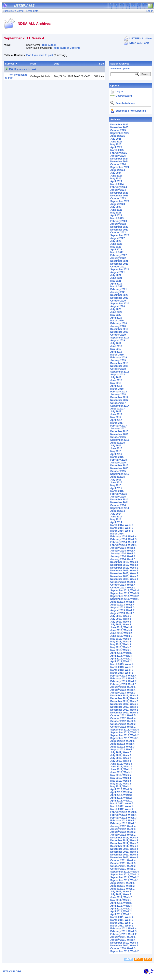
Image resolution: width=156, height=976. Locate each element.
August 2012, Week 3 (122, 746)
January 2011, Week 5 (122, 937)
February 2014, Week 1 (123, 545)
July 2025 (115, 138)
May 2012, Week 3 (120, 780)
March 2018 (117, 388)
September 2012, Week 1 (124, 738)
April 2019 (116, 351)
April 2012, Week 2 (121, 797)
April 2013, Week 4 (121, 655)
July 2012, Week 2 (120, 758)
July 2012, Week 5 (120, 752)
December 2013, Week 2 (124, 564)
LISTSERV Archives (140, 38)
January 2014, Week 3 (122, 553)
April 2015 (116, 488)
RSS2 (148, 959)
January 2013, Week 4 (122, 689)
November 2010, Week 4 (124, 945)
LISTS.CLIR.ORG (11, 971)
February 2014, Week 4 (123, 536)
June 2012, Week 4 (121, 763)
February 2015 (118, 493)
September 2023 (119, 201)
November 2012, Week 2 (124, 709)
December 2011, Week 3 (124, 840)
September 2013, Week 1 (124, 599)
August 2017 (117, 408)
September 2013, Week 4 (124, 590)
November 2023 (119, 195)
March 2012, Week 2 (121, 809)
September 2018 (119, 371)
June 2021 (116, 278)
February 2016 (118, 459)
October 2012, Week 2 (122, 724)
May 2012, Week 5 (120, 775)
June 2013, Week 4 (121, 627)
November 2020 (119, 297)
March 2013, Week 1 (121, 672)
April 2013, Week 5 (121, 653)
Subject (9, 63)
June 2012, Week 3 (121, 766)
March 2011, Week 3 (121, 920)
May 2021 (115, 280)
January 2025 (118, 155)
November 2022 (119, 229)
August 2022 (117, 238)
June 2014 (116, 516)
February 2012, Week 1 (123, 823)
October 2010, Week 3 (122, 948)
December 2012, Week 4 (124, 695)
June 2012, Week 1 (121, 772)
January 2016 (118, 462)
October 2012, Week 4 (122, 718)
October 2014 (118, 505)
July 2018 (115, 377)
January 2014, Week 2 (122, 556)
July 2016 (115, 445)
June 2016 (116, 448)
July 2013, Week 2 (120, 624)
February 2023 (118, 221)
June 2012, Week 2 (121, 769)
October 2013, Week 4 (122, 584)
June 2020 (116, 312)
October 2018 (118, 368)
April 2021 (116, 283)
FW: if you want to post (39, 55)
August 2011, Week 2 (122, 885)
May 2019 (115, 349)
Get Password (124, 95)
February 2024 (118, 187)
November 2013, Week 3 (124, 573)
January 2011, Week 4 (122, 939)
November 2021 (119, 263)
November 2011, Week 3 (124, 851)
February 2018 (118, 391)
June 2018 (116, 380)
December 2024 (119, 158)
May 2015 (115, 485)
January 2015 (118, 496)
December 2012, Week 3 (124, 698)
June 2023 (116, 209)
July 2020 (115, 309)
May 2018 (115, 383)
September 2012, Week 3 (124, 732)
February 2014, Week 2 (123, 542)
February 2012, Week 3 (123, 817)
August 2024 (117, 170)
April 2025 (116, 147)
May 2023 (115, 212)
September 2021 (119, 269)
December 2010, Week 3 (124, 942)
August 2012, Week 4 (122, 743)
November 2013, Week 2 (124, 576)
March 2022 (117, 252)
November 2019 (119, 332)
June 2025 (116, 141)
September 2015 (119, 474)
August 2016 (117, 442)
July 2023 (115, 207)
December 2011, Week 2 (124, 843)
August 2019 (117, 340)
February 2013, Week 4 (123, 675)
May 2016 (115, 451)
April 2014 (116, 522)
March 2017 (117, 422)
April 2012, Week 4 (121, 792)
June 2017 (116, 414)
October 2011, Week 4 (122, 860)
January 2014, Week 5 (122, 547)
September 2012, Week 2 (124, 735)
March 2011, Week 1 (121, 925)
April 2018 (116, 386)
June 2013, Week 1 (121, 636)
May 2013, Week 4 (120, 641)
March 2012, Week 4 (121, 806)
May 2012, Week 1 (120, 786)
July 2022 (115, 241)
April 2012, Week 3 (121, 795)
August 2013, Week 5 (122, 601)
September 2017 (119, 405)
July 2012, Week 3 (120, 755)
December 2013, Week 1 (124, 567)
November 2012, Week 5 (124, 704)
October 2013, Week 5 (122, 582)
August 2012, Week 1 (122, 749)
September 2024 (119, 167)
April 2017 (116, 420)
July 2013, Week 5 (120, 616)
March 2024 (117, 184)
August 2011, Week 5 (122, 883)
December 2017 (119, 397)
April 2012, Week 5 (121, 789)
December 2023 (119, 192)
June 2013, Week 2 (121, 633)
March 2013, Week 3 (121, 667)
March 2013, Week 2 (121, 670)
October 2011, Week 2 (122, 866)
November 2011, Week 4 (124, 849)
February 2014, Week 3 (123, 539)
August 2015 (117, 476)
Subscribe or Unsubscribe (131, 110)
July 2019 (115, 343)
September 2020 (119, 303)
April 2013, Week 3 (121, 658)
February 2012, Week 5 (123, 812)
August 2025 (117, 136)
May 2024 (115, 178)
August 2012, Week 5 (122, 741)
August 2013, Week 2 (122, 610)
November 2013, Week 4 (124, 570)
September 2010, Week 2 (124, 951)
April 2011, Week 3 (121, 908)
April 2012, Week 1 (121, 800)
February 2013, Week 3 (123, 678)
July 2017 (115, 411)
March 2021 (117, 286)
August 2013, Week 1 (122, 613)
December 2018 (119, 363)
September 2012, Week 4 (124, 729)
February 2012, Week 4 (123, 814)
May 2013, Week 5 (120, 638)
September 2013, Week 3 (124, 593)
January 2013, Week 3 (122, 692)
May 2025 (115, 144)
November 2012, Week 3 (124, 707)
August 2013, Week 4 (122, 604)
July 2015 (115, 479)
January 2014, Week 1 (122, 559)
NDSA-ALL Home (139, 43)
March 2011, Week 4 (121, 917)
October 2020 (118, 300)
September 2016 (119, 439)
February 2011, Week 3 (123, 931)
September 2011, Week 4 (124, 871)
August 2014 (117, 511)
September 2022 (119, 235)
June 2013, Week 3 (121, 630)
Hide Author (49, 45)
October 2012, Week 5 (122, 715)
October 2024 (118, 164)
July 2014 (115, 513)
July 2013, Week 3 (120, 621)
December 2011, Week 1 (124, 846)
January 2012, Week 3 (122, 829)
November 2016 (119, 434)
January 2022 (118, 258)
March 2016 (117, 457)
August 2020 (117, 306)
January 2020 (118, 326)
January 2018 (118, 394)
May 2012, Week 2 (120, 783)
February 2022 (118, 255)
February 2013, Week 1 (123, 684)
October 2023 (118, 198)
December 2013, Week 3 (124, 562)
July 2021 (115, 275)
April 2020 (116, 317)
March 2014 (117, 533)
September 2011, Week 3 (124, 874)
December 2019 (119, 329)
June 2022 (116, 243)
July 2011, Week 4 (120, 891)
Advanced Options (120, 68)
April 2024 (116, 181)
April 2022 (116, 249)
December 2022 (119, 226)
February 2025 (118, 153)
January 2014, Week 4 (122, 550)
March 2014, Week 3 (121, 525)
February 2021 (118, 289)
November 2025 (119, 127)
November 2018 (119, 366)
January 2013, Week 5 (122, 687)
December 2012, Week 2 (124, 701)
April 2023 (116, 215)
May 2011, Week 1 (120, 900)
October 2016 (118, 437)
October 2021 (118, 266)
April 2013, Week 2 (121, 661)
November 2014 (119, 502)
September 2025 (119, 133)
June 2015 (116, 482)
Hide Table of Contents (67, 47)
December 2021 (119, 261)
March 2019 (117, 354)
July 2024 (115, 172)
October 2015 (118, 471)
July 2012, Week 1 (120, 760)
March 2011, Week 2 (121, 922)
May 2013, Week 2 (120, 647)
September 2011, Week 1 (124, 880)
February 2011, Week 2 (123, 934)
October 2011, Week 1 (122, 868)
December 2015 (119, 465)
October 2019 (118, 334)
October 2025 (118, 130)
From (33, 63)
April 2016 (116, 454)
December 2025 (119, 124)
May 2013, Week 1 (120, 650)
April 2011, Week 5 (121, 903)
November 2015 (119, 468)
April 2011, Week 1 (121, 914)
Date (56, 63)
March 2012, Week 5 (121, 803)
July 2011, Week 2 (120, 894)
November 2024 (119, 161)
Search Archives (119, 63)
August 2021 (117, 272)
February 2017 (118, 425)
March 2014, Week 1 (121, 530)
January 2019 (118, 360)
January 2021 (118, 292)
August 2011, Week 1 (122, 888)
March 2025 (117, 150)
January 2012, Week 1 (122, 834)
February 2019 (118, 357)
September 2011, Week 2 (124, 877)
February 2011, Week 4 (123, 928)
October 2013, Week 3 (122, 587)
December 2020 (119, 295)
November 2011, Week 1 (124, 857)
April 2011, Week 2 (121, 911)
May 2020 (115, 314)
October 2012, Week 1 (122, 726)
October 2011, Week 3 (122, 863)
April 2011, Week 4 (121, 905)
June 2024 (116, 175)
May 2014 (115, 519)
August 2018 (117, 374)
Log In (119, 91)
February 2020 (118, 323)
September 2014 (119, 508)
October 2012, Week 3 (122, 721)
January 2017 (118, 428)
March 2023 (117, 218)
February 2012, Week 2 (123, 820)
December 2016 (119, 431)
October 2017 (118, 403)
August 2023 (117, 204)
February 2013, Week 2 (123, 681)
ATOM (128, 959)
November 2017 (119, 400)
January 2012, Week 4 (122, 826)
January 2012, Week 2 (122, 832)
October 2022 (118, 232)
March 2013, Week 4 (121, 664)
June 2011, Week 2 (121, 897)
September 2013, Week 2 (124, 596)
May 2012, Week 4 (120, 778)
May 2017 (115, 417)
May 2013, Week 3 (120, 644)
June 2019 (116, 346)
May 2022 (115, 246)
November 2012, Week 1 (124, 712)
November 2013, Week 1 (124, 579)
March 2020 (117, 320)
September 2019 (119, 337)
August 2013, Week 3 (122, 607)
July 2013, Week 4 (120, 618)
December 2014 (119, 499)
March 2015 (117, 491)
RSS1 (138, 959)
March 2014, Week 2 (121, 528)
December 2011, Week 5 (124, 837)
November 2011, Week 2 (124, 854)
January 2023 (118, 224)
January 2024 (118, 190)
